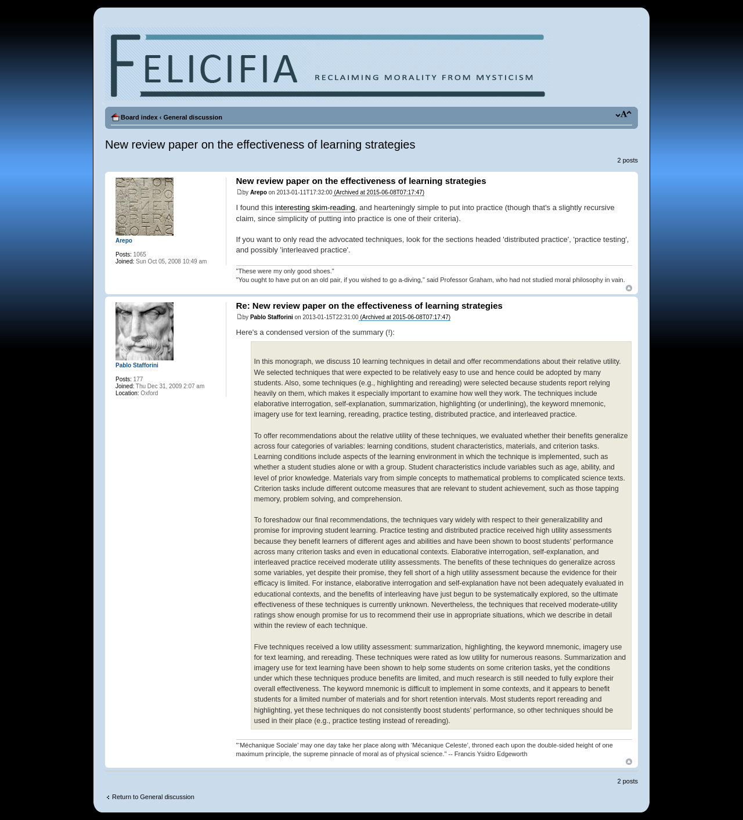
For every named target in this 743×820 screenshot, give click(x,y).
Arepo (258, 192)
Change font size (623, 115)
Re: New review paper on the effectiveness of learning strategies (369, 305)
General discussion (192, 117)
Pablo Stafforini (271, 317)
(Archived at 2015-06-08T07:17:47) (378, 192)
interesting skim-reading (315, 207)
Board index (139, 117)
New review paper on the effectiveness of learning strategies (260, 144)
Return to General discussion (153, 796)
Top (629, 288)
